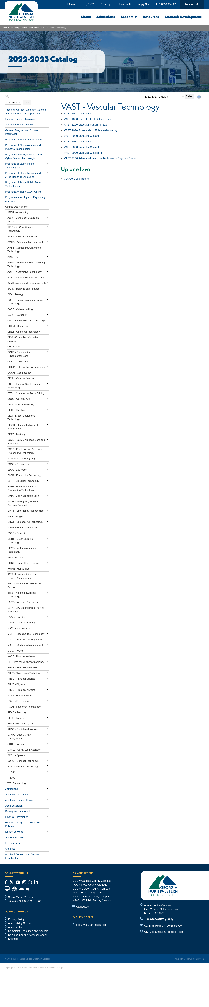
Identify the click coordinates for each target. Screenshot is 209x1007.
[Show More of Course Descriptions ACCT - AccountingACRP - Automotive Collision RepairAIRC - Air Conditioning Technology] (47, 206)
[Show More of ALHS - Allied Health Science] (47, 236)
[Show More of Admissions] (47, 788)
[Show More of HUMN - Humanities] (47, 568)
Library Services (14, 831)
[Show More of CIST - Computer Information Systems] (47, 336)
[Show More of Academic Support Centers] (47, 799)
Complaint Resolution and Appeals (28, 931)
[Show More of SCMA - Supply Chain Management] (47, 734)
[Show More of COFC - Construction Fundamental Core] (47, 351)
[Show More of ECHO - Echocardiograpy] (47, 458)
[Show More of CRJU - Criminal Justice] (47, 377)
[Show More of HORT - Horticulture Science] (47, 562)
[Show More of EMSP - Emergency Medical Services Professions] (47, 500)
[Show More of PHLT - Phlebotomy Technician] (47, 672)
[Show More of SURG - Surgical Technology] (47, 760)
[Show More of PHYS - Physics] (47, 683)
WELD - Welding (16, 783)
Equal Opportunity (186, 959)
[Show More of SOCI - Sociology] (47, 743)
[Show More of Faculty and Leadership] (47, 810)
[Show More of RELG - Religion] (47, 717)
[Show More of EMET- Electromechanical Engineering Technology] (47, 486)
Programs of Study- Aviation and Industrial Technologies (23, 147)
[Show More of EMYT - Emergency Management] (47, 510)
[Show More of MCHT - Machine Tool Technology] (47, 633)
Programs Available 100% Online (23, 191)
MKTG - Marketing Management (25, 645)
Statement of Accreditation (19, 124)
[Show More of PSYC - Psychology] (47, 700)
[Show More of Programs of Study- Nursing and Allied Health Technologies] (47, 172)
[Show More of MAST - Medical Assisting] (47, 622)
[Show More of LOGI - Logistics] (47, 616)
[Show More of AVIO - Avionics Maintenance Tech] (47, 277)
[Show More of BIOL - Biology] (47, 293)
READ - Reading (16, 712)
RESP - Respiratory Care (21, 723)
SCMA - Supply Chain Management (19, 736)
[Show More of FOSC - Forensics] (47, 532)
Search (26, 102)
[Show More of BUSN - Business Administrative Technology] (47, 299)
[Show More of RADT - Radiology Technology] (47, 706)
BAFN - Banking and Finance (23, 288)
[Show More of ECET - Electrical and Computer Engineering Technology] (47, 448)
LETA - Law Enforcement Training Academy (25, 609)
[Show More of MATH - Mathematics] (47, 627)
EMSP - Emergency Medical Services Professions (22, 503)
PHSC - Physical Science (21, 678)
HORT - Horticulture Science (23, 563)
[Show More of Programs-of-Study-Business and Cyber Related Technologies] (47, 154)
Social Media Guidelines (22, 897)
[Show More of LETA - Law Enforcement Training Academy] (47, 607)
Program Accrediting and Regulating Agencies (25, 199)
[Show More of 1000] (47, 771)
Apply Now (144, 4)
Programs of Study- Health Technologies (19, 165)
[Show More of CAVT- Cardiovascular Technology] (47, 320)
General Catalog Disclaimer (20, 119)
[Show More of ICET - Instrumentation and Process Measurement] (47, 573)
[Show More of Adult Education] (47, 805)
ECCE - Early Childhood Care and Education (26, 442)
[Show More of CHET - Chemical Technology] (47, 331)
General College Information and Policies (23, 824)
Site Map (10, 848)
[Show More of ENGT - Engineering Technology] (47, 521)
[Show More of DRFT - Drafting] (47, 433)
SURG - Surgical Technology (23, 761)
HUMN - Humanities (18, 568)
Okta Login (106, 4)
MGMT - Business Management (24, 639)
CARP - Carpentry (17, 314)
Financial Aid (125, 4)
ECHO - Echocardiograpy (21, 458)
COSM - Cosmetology (19, 372)
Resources (151, 17)
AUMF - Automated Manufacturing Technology (26, 264)
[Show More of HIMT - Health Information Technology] (47, 547)
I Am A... (72, 4)
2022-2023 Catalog (10, 27)
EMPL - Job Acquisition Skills (23, 496)
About (85, 17)
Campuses (82, 906)
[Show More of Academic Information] (47, 794)
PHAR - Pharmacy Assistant (22, 667)
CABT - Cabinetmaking (20, 309)
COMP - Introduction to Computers (26, 367)
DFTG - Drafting (16, 410)
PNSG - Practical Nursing (21, 690)
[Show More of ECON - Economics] (47, 463)
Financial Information (16, 817)
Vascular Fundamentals (85, 124)
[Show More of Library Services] (47, 831)
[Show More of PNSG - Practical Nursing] (47, 689)
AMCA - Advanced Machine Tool (25, 242)
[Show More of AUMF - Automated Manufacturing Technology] (47, 262)
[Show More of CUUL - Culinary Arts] (47, 398)
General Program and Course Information (21, 132)
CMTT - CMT (14, 346)
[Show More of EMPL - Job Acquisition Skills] (47, 495)
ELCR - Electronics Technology (24, 475)
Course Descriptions (30, 27)
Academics (128, 17)
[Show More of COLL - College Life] (47, 361)
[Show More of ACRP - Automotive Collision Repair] (47, 217)
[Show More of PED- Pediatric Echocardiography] (47, 661)
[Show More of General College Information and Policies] (47, 822)
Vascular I (77, 113)
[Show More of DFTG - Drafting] (47, 409)
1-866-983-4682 (166, 4)
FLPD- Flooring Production (22, 527)
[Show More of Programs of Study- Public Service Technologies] (47, 181)
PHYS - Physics (16, 684)
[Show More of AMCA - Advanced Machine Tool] (47, 241)
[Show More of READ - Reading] (47, 711)
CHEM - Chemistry (17, 326)
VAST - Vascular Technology (22, 766)
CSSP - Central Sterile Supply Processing (23, 386)
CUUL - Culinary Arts (18, 398)
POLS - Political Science (20, 695)
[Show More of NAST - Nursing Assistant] (47, 655)
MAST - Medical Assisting (21, 622)
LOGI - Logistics (16, 617)
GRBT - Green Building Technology (20, 540)
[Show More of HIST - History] (47, 557)
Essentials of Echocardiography (90, 130)
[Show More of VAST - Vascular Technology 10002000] (47, 766)
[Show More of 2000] (47, 777)
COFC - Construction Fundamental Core (19, 354)
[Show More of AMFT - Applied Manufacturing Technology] (47, 247)
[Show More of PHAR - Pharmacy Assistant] (47, 667)
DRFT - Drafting (16, 434)
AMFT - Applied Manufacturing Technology (24, 249)
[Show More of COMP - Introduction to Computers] (47, 366)
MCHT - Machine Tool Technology (25, 634)
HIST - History (15, 557)
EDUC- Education (17, 469)
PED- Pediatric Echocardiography (25, 662)
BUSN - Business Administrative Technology (25, 302)
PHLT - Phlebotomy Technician (24, 673)
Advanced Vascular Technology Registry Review (101, 158)
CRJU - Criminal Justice (20, 378)
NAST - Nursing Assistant (21, 656)
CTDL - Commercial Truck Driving (25, 393)
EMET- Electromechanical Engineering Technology (21, 488)
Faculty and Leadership (18, 811)
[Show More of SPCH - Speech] (47, 754)
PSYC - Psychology (18, 701)
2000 (12, 777)
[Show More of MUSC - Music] (47, 650)
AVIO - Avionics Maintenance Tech (26, 277)
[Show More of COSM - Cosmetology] (47, 372)
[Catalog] (163, 96)
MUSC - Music (15, 650)
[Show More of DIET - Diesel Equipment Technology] (47, 415)
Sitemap (13, 938)
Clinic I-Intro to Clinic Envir (87, 119)
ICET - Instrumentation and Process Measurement (22, 576)
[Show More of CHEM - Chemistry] (47, 325)
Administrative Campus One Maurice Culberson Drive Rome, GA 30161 (161, 909)
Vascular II (77, 141)
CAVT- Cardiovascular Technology (26, 320)
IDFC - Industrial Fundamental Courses (24, 585)
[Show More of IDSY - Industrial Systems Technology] (47, 592)
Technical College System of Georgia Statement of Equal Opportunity (25, 111)
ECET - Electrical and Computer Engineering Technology (25, 451)
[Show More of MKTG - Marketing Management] (47, 644)
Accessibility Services (20, 923)
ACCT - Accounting (17, 212)
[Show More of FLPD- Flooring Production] (47, 527)
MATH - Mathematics (18, 628)
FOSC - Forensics (17, 533)
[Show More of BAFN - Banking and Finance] (47, 288)
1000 (12, 772)
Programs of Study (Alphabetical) (23, 139)
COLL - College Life (18, 361)
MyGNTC (89, 4)
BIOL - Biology (15, 294)
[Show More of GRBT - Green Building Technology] (47, 538)
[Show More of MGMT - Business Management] (47, 639)
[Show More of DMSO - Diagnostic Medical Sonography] (47, 424)
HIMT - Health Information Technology (21, 550)
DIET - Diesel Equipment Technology (21, 417)
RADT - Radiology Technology (24, 706)
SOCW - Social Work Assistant (24, 749)
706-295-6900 (173, 925)
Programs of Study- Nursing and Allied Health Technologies (23, 175)
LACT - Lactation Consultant (22, 602)
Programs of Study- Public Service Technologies (24, 184)
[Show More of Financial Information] (47, 816)
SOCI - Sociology (16, 744)
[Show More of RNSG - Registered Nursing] (47, 728)
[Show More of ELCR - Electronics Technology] (47, 474)
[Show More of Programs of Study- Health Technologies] (47, 163)
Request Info (192, 4)
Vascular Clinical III (83, 152)
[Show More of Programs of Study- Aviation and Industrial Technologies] (47, 144)
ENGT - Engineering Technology (25, 522)
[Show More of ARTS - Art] (47, 256)
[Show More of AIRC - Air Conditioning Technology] (47, 226)
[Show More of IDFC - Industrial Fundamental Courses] (47, 583)
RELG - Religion (16, 718)
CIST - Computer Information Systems (23, 339)
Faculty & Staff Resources (91, 924)
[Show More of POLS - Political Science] (47, 695)
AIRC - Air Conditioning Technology (20, 229)
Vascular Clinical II (82, 147)
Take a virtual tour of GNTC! (24, 901)
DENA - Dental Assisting (20, 404)
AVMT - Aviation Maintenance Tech (26, 283)
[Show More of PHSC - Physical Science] (47, 678)
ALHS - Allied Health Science (23, 236)
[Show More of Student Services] (47, 837)
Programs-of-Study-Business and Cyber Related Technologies (23, 156)
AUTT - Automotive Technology (24, 272)
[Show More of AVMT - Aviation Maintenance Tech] (47, 282)
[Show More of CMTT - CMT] (47, 346)
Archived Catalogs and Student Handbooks (22, 856)
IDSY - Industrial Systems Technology (21, 594)
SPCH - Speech (16, 755)
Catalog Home (13, 843)
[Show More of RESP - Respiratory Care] (47, 723)
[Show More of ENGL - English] (47, 515)
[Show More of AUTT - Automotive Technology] (47, 271)
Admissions (105, 17)
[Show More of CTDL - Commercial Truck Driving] (47, 392)
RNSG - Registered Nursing (22, 729)
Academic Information (17, 794)
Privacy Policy (16, 919)
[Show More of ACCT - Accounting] (47, 211)
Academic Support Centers (20, 800)
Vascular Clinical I (82, 135)
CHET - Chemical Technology (23, 331)
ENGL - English (15, 516)
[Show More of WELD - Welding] (47, 782)
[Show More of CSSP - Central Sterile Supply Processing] (47, 383)
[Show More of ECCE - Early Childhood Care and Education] (47, 439)
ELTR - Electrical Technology (23, 481)
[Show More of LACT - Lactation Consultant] (47, 601)
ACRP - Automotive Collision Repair (23, 220)
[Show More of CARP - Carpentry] (47, 314)
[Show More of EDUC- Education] (47, 469)
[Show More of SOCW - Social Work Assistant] (47, 749)
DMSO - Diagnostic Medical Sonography (22, 427)
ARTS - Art (13, 257)
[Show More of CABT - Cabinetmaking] (47, 308)
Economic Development (183, 17)
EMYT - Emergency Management (25, 510)
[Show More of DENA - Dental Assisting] (47, 404)
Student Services (14, 837)
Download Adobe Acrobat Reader (27, 935)
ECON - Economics (18, 464)
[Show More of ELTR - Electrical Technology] (47, 480)
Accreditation (15, 927)
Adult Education (14, 805)
